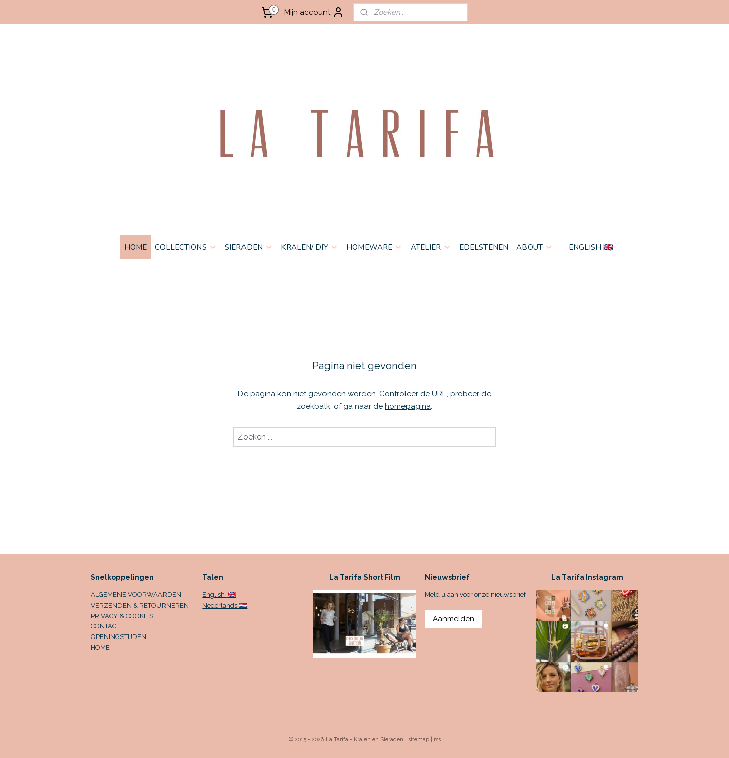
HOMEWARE (374, 247)
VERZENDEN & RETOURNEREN (140, 605)
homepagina (408, 406)
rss (437, 739)
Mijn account (314, 12)
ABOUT (534, 247)
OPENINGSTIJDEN (118, 637)
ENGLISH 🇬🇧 (591, 247)
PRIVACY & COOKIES (122, 616)
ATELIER (431, 247)
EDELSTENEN (483, 247)
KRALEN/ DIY (309, 247)
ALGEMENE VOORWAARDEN (136, 595)
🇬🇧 (231, 595)
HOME (135, 247)
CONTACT (105, 626)
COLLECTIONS (186, 247)
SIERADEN (249, 247)
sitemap (418, 739)
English (214, 595)
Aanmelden (453, 618)
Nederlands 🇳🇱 (224, 605)
